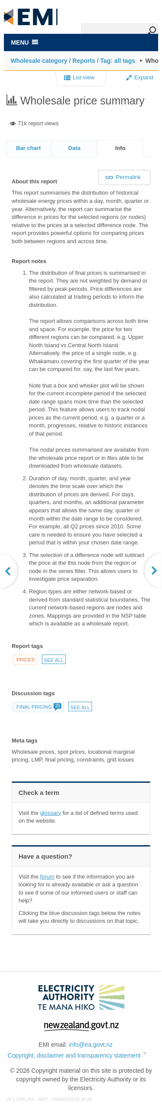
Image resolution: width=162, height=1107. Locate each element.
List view (79, 78)
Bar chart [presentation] (28, 148)
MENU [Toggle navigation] (24, 42)
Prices (25, 659)
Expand (139, 77)
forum (47, 876)
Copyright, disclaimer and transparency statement (73, 1055)
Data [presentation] (74, 148)
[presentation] (120, 148)
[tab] (28, 148)
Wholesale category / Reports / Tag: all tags (72, 60)
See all (54, 660)
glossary (50, 813)
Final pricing (38, 707)
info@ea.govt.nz (90, 1044)
